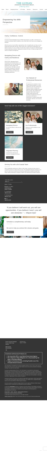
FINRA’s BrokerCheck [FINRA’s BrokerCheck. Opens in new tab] (8, 396)
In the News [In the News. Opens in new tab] (22, 9)
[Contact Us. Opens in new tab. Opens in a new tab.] (10, 232)
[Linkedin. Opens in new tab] (6, 350)
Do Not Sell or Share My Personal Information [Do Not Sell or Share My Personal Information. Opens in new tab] (13, 392)
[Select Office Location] (14, 180)
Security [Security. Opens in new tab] (15, 391)
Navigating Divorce (14, 9)
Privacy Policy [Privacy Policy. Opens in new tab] (7, 391)
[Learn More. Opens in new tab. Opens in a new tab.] (10, 132)
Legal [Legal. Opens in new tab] (12, 391)
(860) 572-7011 (8, 346)
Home (3, 9)
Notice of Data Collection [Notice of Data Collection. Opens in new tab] (23, 391)
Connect (41, 9)
